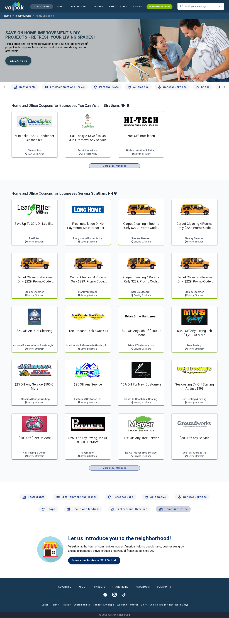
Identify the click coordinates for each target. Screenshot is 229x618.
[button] (118, 6)
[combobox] (200, 6)
